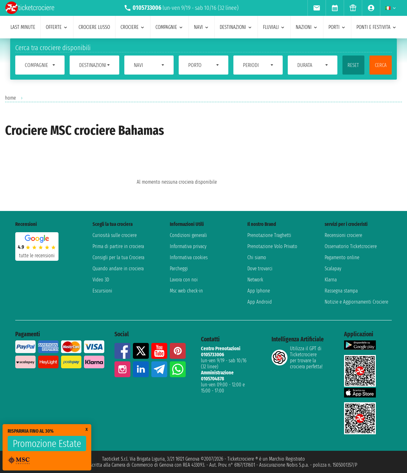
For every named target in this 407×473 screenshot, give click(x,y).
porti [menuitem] (337, 27)
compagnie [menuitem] (169, 27)
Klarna (331, 280)
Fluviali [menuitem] (274, 27)
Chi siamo (256, 257)
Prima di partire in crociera (118, 246)
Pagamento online (342, 257)
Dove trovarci (259, 269)
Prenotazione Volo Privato (272, 246)
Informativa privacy (188, 246)
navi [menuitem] (201, 27)
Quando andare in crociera (118, 269)
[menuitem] (316, 8)
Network (255, 280)
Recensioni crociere (343, 235)
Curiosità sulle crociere (115, 235)
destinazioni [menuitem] (236, 27)
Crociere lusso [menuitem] (94, 27)
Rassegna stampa (341, 291)
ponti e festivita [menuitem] (376, 27)
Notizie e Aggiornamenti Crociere (356, 302)
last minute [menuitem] (22, 27)
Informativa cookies (189, 257)
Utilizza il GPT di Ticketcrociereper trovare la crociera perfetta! (297, 357)
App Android (259, 302)
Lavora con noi (184, 280)
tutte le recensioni (37, 256)
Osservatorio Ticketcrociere (351, 246)
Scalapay (333, 269)
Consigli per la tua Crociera (118, 257)
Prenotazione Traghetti (269, 235)
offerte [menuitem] (57, 27)
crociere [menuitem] (133, 27)
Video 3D (101, 280)
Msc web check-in (186, 291)
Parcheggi (179, 269)
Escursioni (102, 291)
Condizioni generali (188, 235)
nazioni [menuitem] (307, 27)
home (10, 98)
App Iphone (258, 291)
